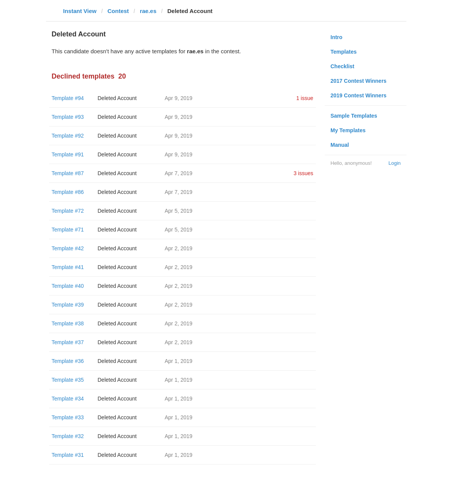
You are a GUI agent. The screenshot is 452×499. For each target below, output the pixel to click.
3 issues (303, 173)
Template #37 (68, 342)
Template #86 (68, 192)
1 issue (304, 98)
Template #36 (68, 361)
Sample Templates (353, 116)
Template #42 (68, 248)
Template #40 (68, 286)
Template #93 (68, 117)
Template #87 (68, 173)
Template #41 (68, 267)
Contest (118, 11)
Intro (336, 37)
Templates (343, 52)
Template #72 (68, 211)
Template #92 (68, 136)
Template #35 (68, 380)
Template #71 (68, 230)
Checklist (342, 66)
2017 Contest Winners (358, 81)
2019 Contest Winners (358, 95)
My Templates (348, 130)
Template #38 (68, 323)
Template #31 (68, 455)
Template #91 (68, 154)
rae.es (148, 11)
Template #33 (68, 417)
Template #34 (68, 399)
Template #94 (68, 98)
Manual (339, 145)
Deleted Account (117, 98)
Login (394, 163)
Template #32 (68, 436)
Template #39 (68, 305)
